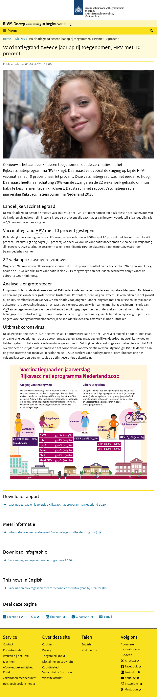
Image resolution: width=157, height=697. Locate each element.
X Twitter (139, 660)
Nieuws (20, 39)
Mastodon (139, 689)
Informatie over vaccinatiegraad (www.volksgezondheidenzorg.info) (55, 532)
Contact (8, 644)
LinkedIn (139, 672)
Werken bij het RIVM (16, 656)
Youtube (139, 678)
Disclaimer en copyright (57, 661)
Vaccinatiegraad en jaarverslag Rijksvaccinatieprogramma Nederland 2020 (57, 504)
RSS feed (126, 655)
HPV (140, 170)
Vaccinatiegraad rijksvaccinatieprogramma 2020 (40, 560)
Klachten (9, 661)
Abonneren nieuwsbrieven (130, 646)
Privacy (47, 650)
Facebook (139, 666)
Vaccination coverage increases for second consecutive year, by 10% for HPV (58, 588)
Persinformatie (12, 650)
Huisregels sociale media (19, 683)
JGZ (66, 353)
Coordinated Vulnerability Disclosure (57, 669)
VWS (6, 309)
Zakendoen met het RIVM (19, 678)
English (86, 644)
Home (7, 39)
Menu (12, 30)
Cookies (47, 644)
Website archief (52, 678)
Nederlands (89, 650)
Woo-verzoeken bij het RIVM (18, 669)
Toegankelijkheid (53, 656)
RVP (78, 213)
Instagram (139, 683)
